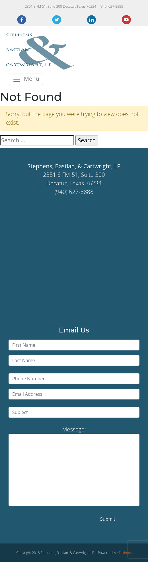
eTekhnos (124, 552)
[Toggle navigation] (26, 79)
